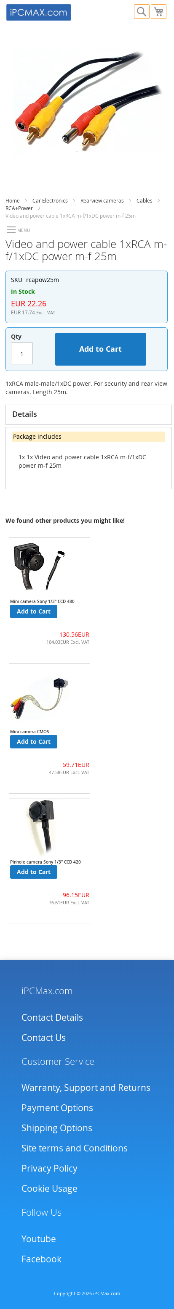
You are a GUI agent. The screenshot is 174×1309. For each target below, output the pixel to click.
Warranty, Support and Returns (85, 1087)
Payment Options (57, 1108)
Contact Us (43, 1037)
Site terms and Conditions (74, 1148)
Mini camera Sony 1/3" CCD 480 (42, 601)
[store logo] (46, 11)
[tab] (88, 415)
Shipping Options (56, 1128)
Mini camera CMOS (29, 732)
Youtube (38, 1239)
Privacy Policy (49, 1168)
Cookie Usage (49, 1188)
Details (24, 414)
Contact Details (52, 1017)
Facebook (41, 1259)
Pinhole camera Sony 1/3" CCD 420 (45, 862)
